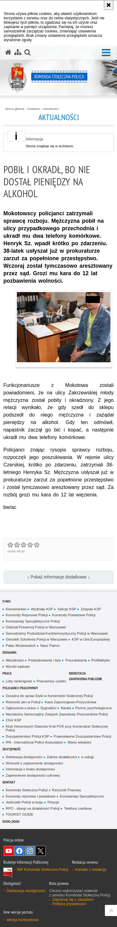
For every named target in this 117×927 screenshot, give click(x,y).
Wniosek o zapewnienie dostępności (34, 763)
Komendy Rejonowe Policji (27, 615)
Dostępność (11, 749)
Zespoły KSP (90, 609)
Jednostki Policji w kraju (24, 802)
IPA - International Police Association (34, 742)
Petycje (53, 802)
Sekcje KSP (66, 609)
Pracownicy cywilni (51, 681)
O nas (6, 601)
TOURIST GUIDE (19, 814)
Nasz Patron (50, 645)
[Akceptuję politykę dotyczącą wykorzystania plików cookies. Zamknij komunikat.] (108, 5)
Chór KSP (14, 720)
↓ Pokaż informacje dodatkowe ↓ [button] (58, 576)
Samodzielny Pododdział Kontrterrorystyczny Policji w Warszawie (57, 633)
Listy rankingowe (19, 681)
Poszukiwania (76, 660)
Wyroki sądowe (18, 666)
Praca (7, 673)
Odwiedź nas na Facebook (19, 851)
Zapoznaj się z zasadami (72, 899)
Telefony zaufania (77, 808)
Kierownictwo (16, 609)
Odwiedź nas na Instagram (30, 851)
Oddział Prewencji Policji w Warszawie (36, 627)
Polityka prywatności (69, 904)
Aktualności (51, 108)
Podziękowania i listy (44, 660)
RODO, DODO (11, 821)
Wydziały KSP (42, 609)
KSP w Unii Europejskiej (91, 639)
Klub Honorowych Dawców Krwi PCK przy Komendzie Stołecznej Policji (57, 728)
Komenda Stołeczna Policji (27, 790)
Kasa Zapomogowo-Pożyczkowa (70, 702)
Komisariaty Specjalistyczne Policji (33, 621)
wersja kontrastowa (23, 920)
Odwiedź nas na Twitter (41, 851)
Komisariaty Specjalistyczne (82, 796)
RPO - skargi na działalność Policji (33, 808)
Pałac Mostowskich (21, 645)
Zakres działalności (62, 757)
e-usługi (87, 757)
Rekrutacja (77, 673)
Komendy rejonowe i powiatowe (31, 796)
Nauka (66, 708)
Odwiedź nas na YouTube (9, 851)
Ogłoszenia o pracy (21, 708)
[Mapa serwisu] (17, 52)
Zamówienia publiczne (85, 678)
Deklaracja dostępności (24, 757)
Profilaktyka (100, 660)
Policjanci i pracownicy (20, 687)
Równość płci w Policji (23, 702)
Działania (33, 108)
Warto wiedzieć (79, 742)
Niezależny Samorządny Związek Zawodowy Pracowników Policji (57, 714)
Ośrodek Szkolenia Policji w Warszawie (36, 639)
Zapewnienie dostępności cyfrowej (33, 775)
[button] (106, 53)
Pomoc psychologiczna (94, 708)
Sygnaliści (48, 708)
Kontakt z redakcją (90, 869)
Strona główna (14, 108)
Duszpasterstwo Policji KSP (27, 736)
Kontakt (8, 782)
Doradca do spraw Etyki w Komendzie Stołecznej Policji (49, 696)
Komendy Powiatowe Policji (73, 615)
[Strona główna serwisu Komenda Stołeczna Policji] (8, 52)
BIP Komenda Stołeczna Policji (42, 869)
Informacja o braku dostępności (30, 769)
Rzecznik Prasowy (66, 790)
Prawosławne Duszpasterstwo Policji (82, 736)
